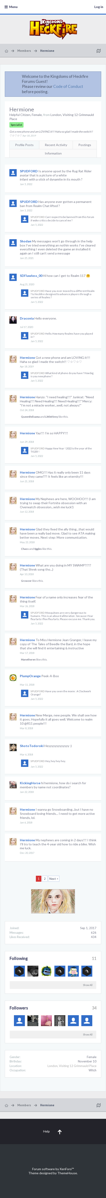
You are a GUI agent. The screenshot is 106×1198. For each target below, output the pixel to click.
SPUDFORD (29, 171)
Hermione (27, 357)
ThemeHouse (67, 1173)
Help (46, 1131)
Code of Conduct (68, 86)
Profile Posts (24, 145)
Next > (53, 879)
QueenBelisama (30, 416)
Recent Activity (56, 145)
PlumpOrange (30, 676)
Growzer (26, 580)
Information (53, 153)
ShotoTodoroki (32, 746)
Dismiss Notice (98, 76)
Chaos (25, 548)
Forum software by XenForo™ (53, 1169)
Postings (84, 145)
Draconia (27, 318)
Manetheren (28, 659)
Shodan (25, 241)
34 (94, 1007)
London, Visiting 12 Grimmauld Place (72, 1066)
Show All (88, 984)
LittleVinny (51, 416)
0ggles (38, 548)
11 (94, 958)
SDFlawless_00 (31, 276)
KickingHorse (30, 783)
